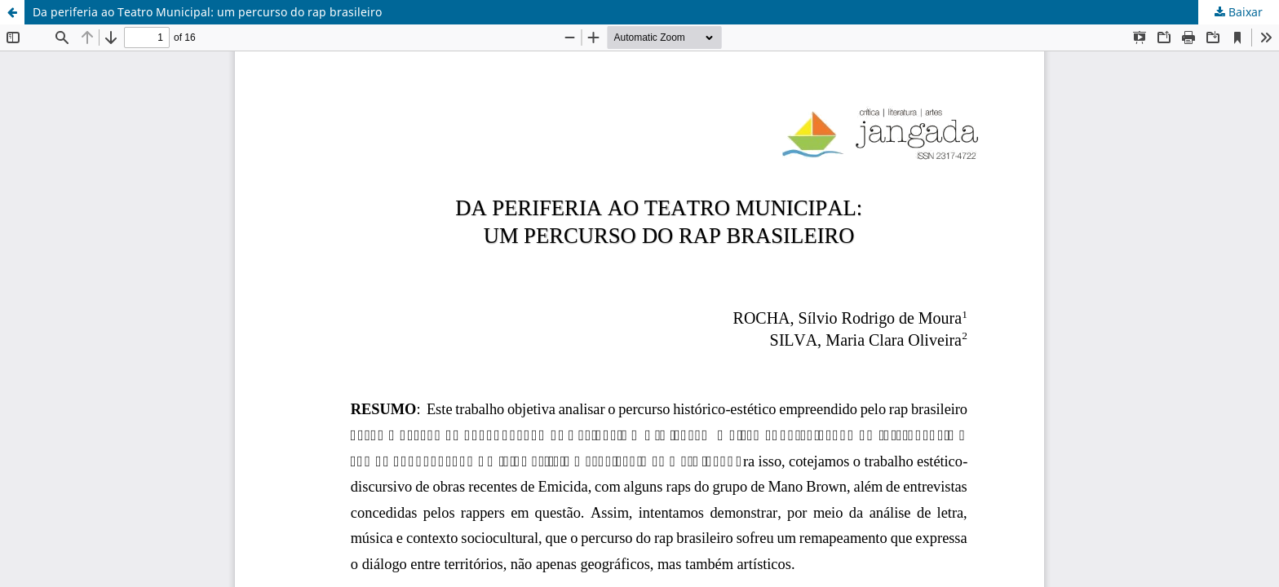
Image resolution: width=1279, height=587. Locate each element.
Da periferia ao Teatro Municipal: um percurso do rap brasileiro (207, 12)
